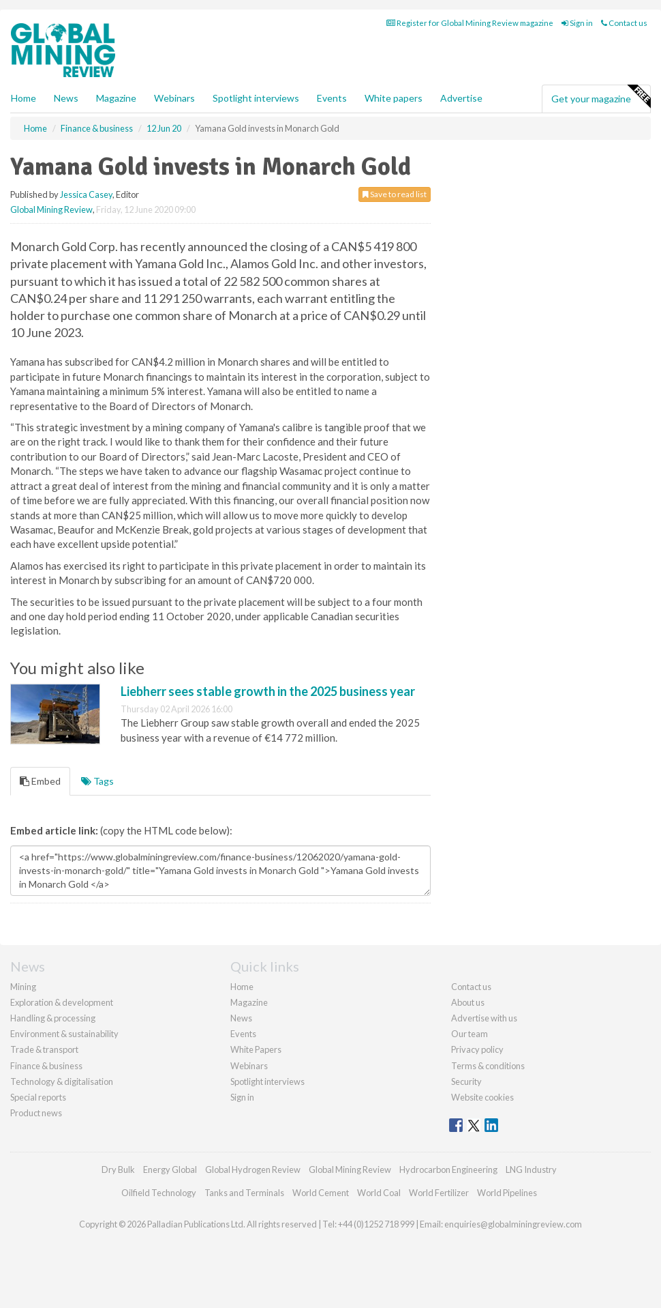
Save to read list (395, 194)
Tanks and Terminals (244, 1192)
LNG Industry (531, 1169)
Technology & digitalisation (61, 1081)
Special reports (38, 1097)
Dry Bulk (118, 1169)
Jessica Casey (86, 194)
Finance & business (46, 1065)
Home (23, 98)
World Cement (320, 1192)
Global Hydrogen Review (253, 1169)
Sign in (577, 22)
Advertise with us (484, 1018)
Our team (469, 1033)
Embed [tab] (40, 781)
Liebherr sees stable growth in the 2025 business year (268, 691)
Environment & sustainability (64, 1033)
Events (332, 98)
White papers (393, 98)
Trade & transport (44, 1049)
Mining (23, 986)
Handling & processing (52, 1018)
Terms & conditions (488, 1065)
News (241, 1018)
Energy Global (170, 1169)
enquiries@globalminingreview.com (513, 1224)
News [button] (66, 98)
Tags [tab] (97, 781)
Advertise (461, 98)
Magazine (116, 98)
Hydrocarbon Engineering (448, 1169)
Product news (36, 1112)
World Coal (379, 1192)
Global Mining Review (51, 209)
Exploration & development (61, 1002)
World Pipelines (507, 1192)
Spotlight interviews (256, 98)
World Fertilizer (439, 1192)
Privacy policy (477, 1049)
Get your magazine (600, 96)
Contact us (624, 22)
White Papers (255, 1049)
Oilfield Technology (158, 1192)
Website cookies (482, 1097)
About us (468, 1002)
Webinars (174, 98)
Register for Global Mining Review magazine (469, 22)
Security (466, 1081)
